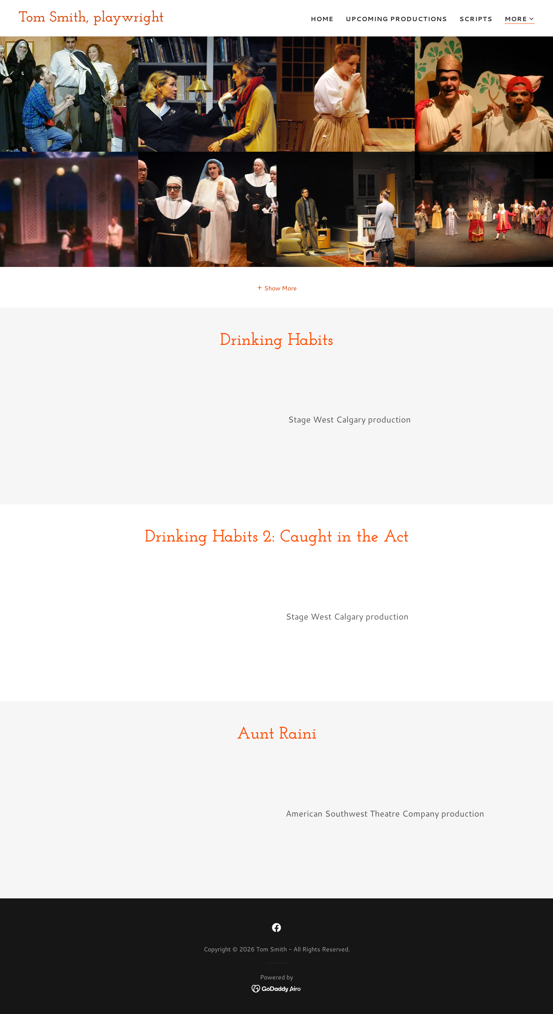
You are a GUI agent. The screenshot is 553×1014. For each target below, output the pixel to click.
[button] (520, 19)
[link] (91, 19)
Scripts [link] (475, 18)
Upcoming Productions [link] (396, 18)
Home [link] (322, 18)
